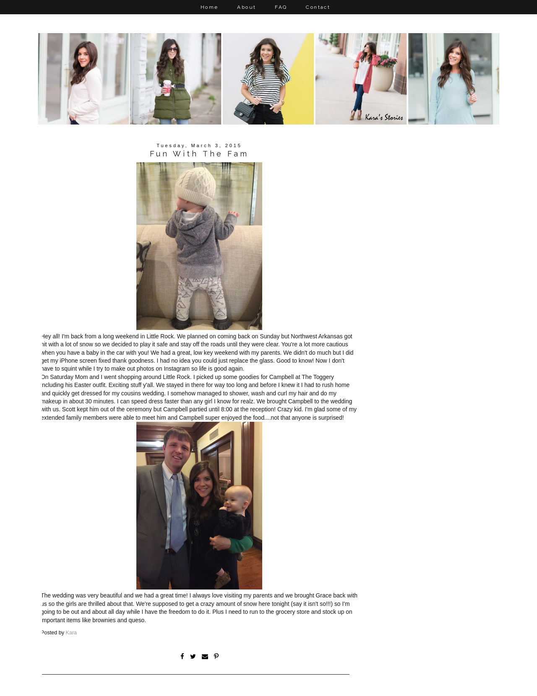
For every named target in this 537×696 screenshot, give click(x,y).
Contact (318, 7)
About (246, 7)
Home (210, 7)
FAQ (281, 7)
